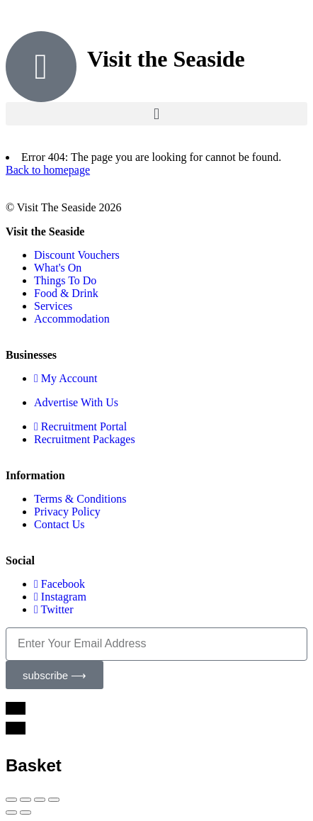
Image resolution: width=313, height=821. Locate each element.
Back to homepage (48, 170)
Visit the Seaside (166, 59)
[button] (156, 113)
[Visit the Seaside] (41, 66)
